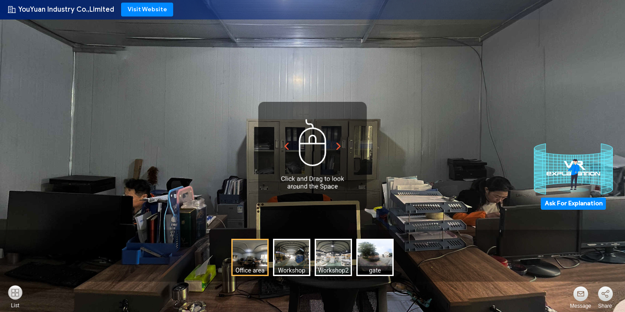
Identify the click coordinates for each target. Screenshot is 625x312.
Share (605, 306)
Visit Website (147, 9)
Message (580, 306)
